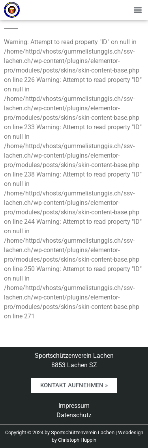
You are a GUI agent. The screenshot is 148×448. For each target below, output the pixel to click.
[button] (137, 10)
